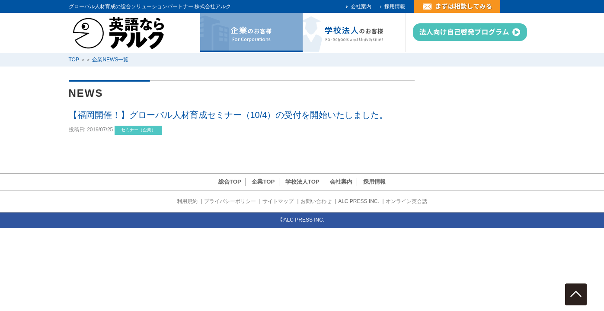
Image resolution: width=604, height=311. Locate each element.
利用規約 (187, 201)
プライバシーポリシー (230, 201)
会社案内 (361, 6)
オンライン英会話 (406, 201)
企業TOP (263, 181)
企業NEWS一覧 (110, 60)
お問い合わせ (316, 201)
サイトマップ (278, 201)
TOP (74, 60)
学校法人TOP (302, 181)
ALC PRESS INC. (358, 201)
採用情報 (394, 6)
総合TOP (229, 181)
